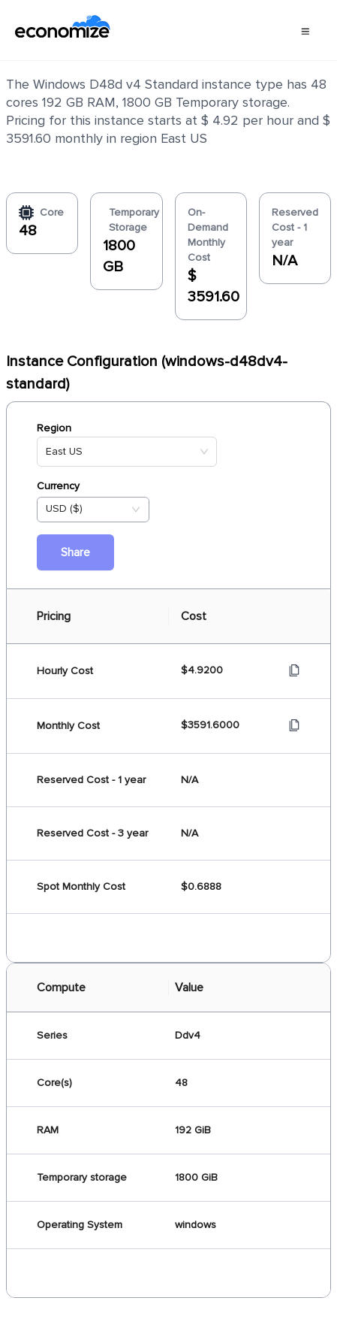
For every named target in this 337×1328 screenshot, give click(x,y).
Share (75, 552)
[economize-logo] (62, 30)
